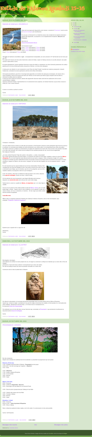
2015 (73, 25)
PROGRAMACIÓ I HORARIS (12, 325)
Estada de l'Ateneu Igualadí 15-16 (42, 9)
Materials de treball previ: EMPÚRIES (14, 103)
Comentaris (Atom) (13, 427)
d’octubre (76, 28)
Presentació (57, 30)
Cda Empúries (75, 49)
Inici (35, 425)
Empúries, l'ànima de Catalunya (16, 200)
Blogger (65, 433)
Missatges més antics (61, 425)
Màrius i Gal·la (34, 187)
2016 (73, 23)
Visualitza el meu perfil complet (78, 51)
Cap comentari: (22, 95)
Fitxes (27, 47)
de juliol (75, 42)
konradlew (51, 433)
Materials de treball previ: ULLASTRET (15, 245)
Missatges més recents (9, 425)
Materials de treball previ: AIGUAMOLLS (15, 24)
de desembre (77, 26)
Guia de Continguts (28, 31)
